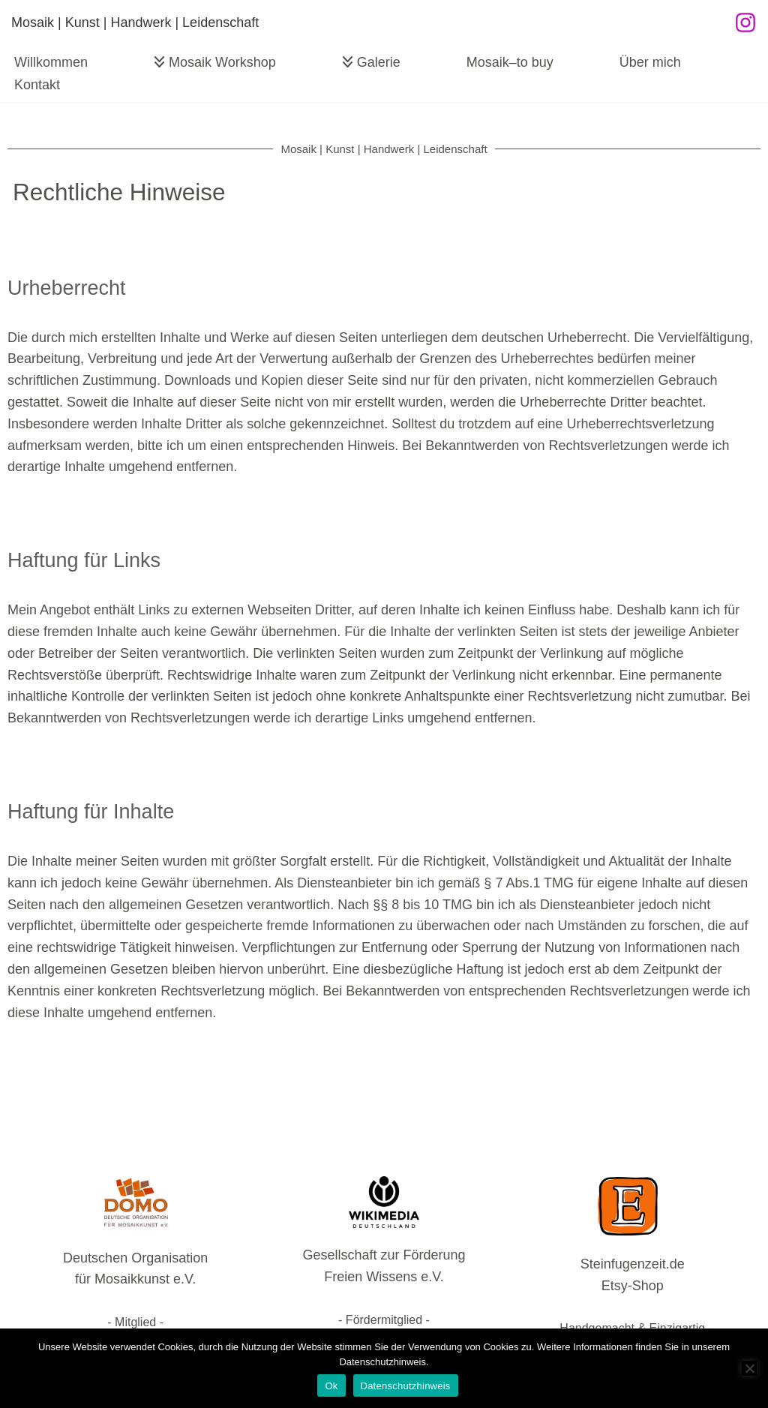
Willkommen (51, 62)
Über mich (650, 62)
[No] (749, 1368)
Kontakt (37, 84)
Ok (331, 1385)
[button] (159, 62)
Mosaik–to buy (510, 62)
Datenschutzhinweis (406, 1385)
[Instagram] (745, 22)
